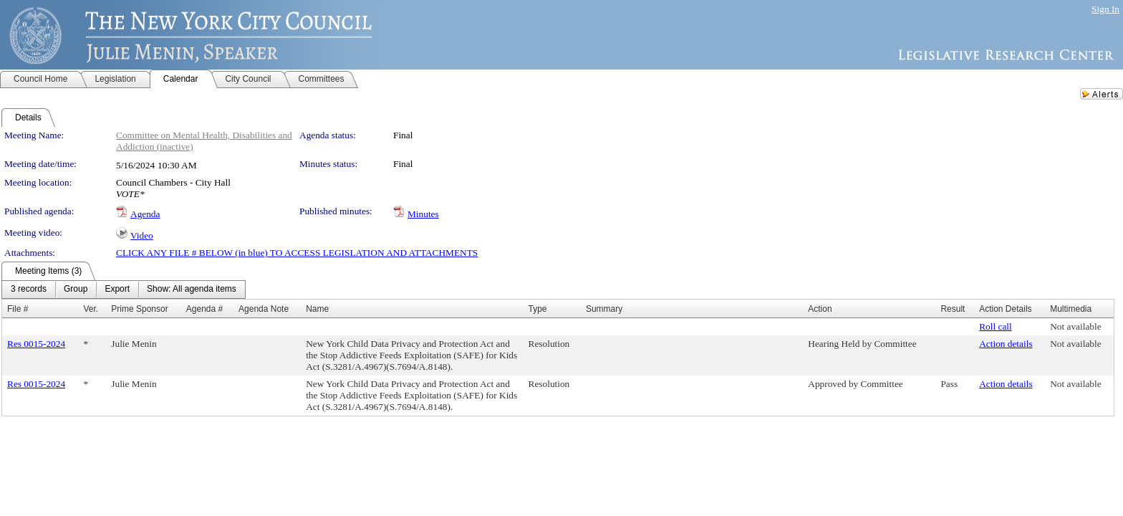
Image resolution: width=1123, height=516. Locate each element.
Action (820, 309)
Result (952, 309)
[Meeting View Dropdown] (191, 289)
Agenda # (204, 309)
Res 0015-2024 (36, 343)
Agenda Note (263, 309)
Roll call (995, 326)
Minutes (423, 214)
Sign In (1105, 9)
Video (141, 235)
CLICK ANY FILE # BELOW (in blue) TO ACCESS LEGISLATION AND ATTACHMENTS (297, 252)
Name (317, 309)
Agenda (145, 214)
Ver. (90, 309)
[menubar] (123, 289)
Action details (1005, 343)
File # (17, 309)
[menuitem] (28, 289)
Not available (1075, 326)
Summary (604, 309)
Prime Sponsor (139, 309)
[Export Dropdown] (117, 289)
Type (538, 309)
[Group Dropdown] (75, 289)
